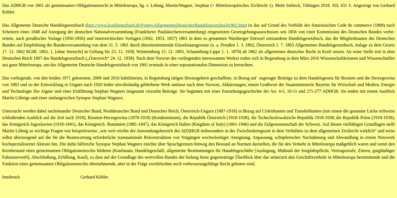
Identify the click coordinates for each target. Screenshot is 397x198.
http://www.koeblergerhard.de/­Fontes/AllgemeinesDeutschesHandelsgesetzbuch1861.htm (166, 25)
